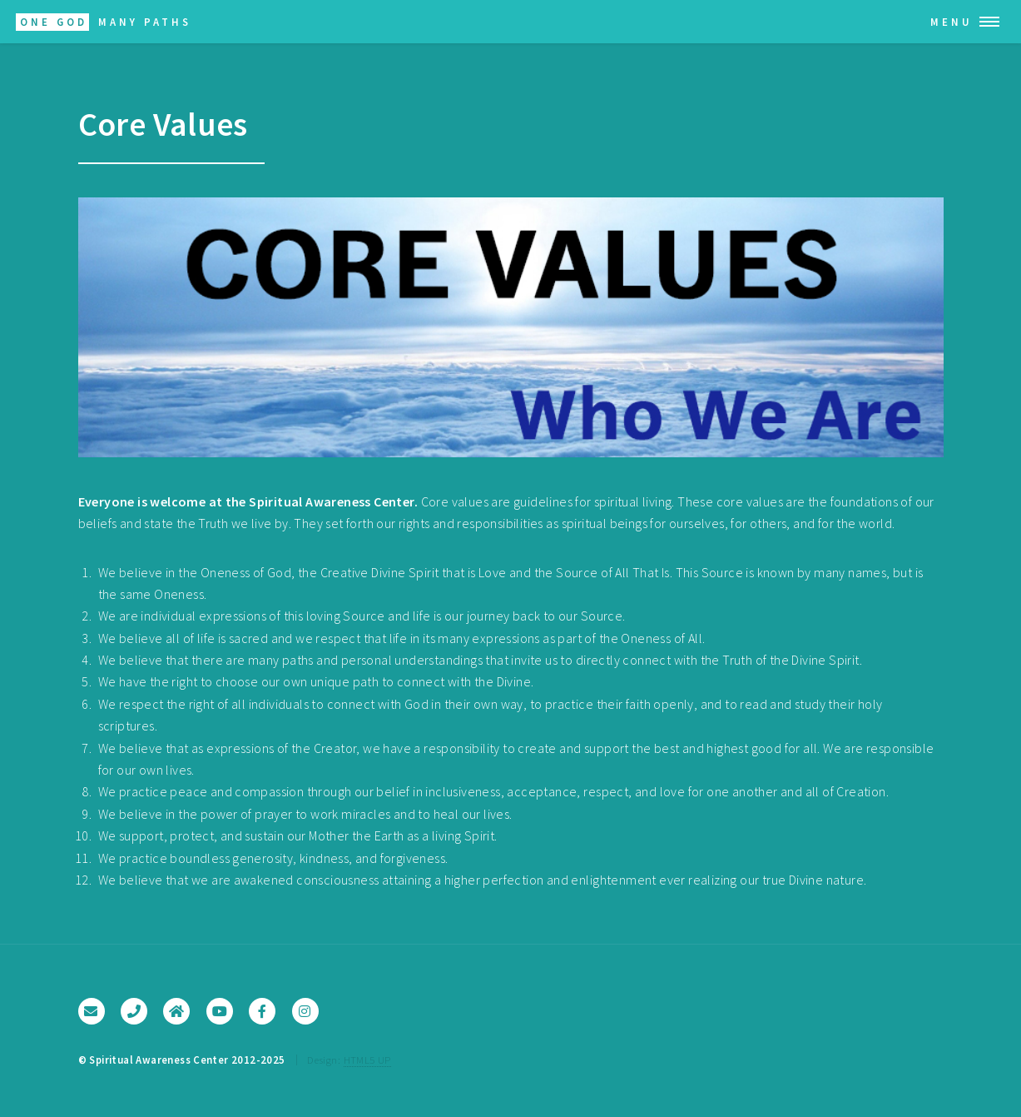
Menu (951, 21)
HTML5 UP (367, 1059)
